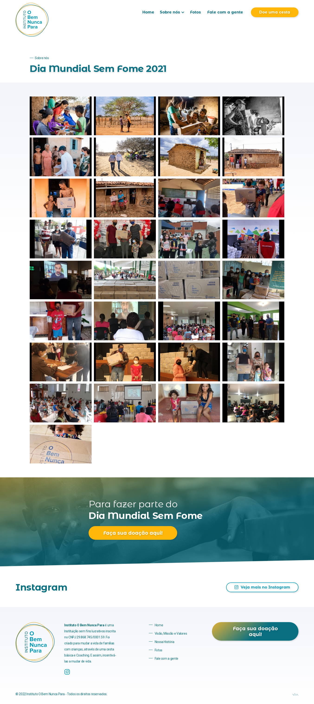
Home (148, 12)
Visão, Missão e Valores (171, 633)
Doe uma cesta (274, 12)
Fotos (195, 12)
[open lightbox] (61, 115)
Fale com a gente (225, 12)
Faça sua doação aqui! (133, 533)
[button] (172, 12)
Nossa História (164, 642)
